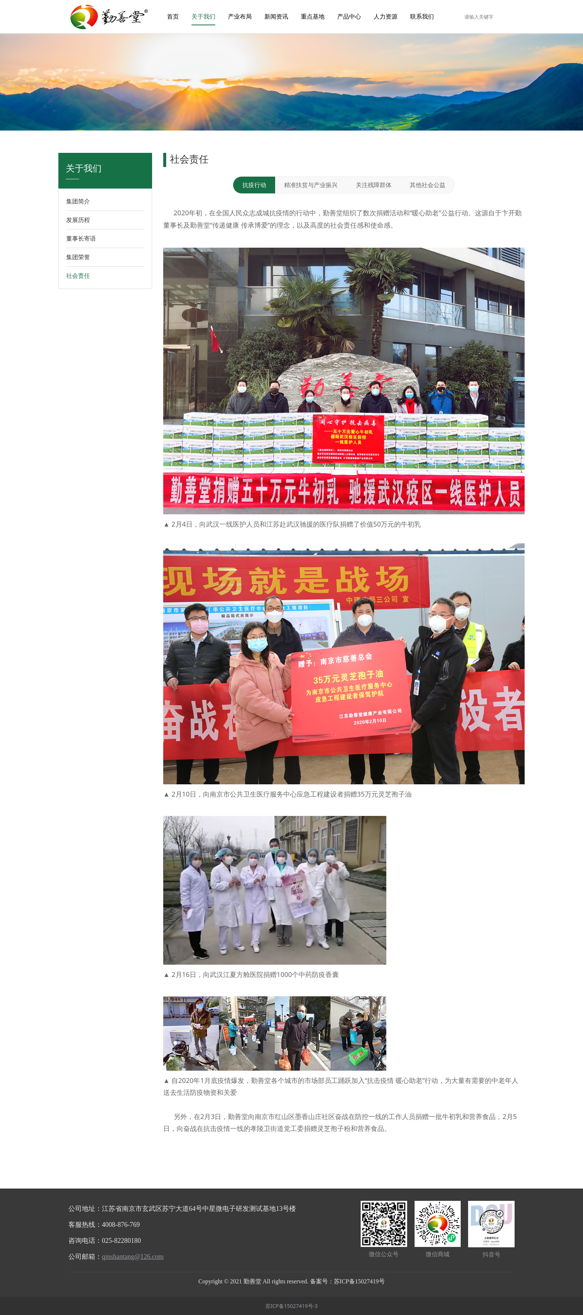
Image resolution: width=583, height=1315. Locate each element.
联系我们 (422, 16)
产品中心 (349, 16)
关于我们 (203, 16)
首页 (173, 16)
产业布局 (240, 16)
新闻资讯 (276, 16)
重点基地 (313, 16)
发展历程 (78, 220)
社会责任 (78, 275)
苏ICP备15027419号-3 (291, 1305)
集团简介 (78, 201)
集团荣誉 (78, 257)
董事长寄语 (81, 238)
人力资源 (385, 16)
